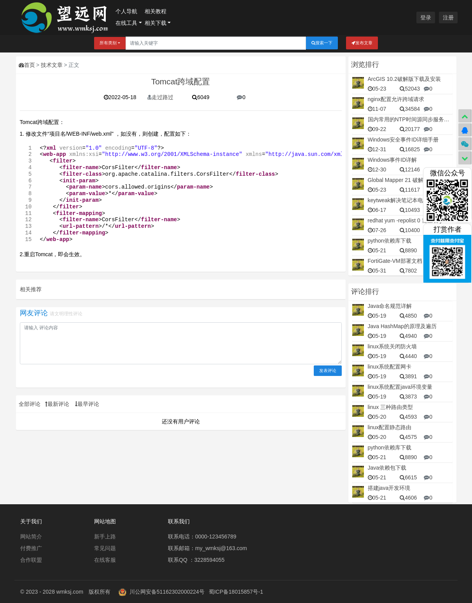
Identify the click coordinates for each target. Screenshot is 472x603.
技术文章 (52, 65)
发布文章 (361, 42)
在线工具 (126, 23)
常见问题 (105, 548)
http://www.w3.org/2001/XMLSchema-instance (172, 154)
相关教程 (155, 11)
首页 (27, 65)
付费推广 (31, 548)
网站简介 (31, 536)
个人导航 (126, 11)
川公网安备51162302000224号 (167, 592)
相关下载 (155, 23)
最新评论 (57, 404)
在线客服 (105, 560)
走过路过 (160, 97)
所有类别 (108, 42)
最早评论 (87, 404)
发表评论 (327, 370)
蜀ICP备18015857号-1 (236, 592)
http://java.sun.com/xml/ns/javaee (322, 154)
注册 (448, 17)
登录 (425, 17)
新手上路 (105, 536)
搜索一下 (321, 42)
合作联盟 (31, 560)
